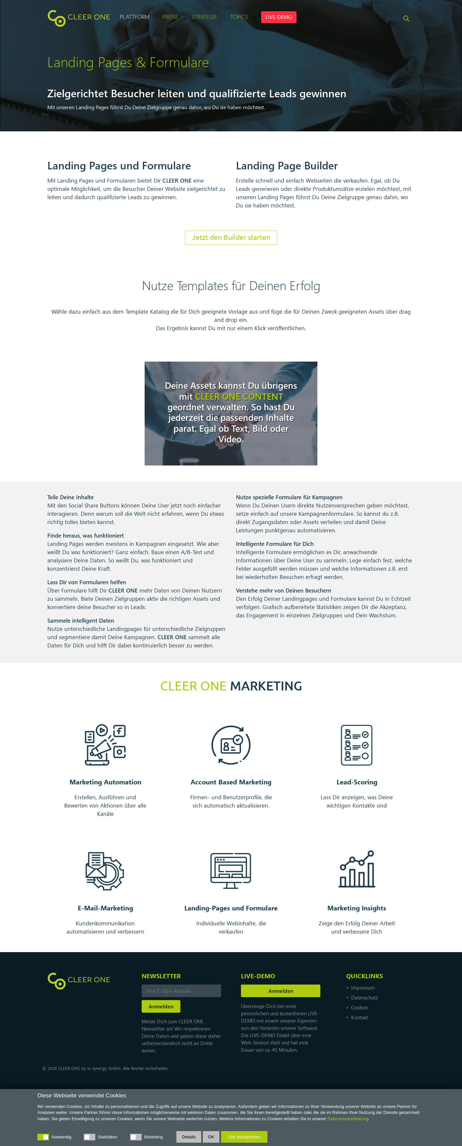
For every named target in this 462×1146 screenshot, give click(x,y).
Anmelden (280, 990)
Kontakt (359, 1017)
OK (211, 1137)
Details (189, 1137)
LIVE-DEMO (278, 17)
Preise (170, 16)
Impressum (363, 987)
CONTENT (239, 396)
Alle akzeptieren (244, 1137)
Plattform (134, 16)
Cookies (359, 1007)
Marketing (153, 1137)
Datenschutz (364, 997)
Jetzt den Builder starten (231, 237)
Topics (239, 16)
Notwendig (61, 1137)
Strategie (204, 16)
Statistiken (107, 1137)
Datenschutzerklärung (347, 1119)
